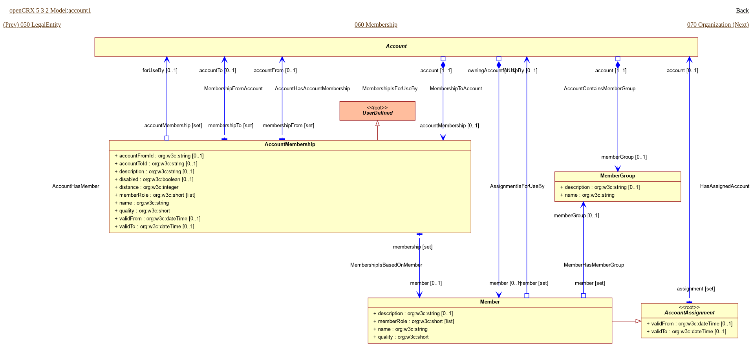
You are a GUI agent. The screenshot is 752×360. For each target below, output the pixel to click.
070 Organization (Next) (718, 24)
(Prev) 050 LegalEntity (32, 24)
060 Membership (376, 24)
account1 (79, 10)
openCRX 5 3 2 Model (38, 10)
